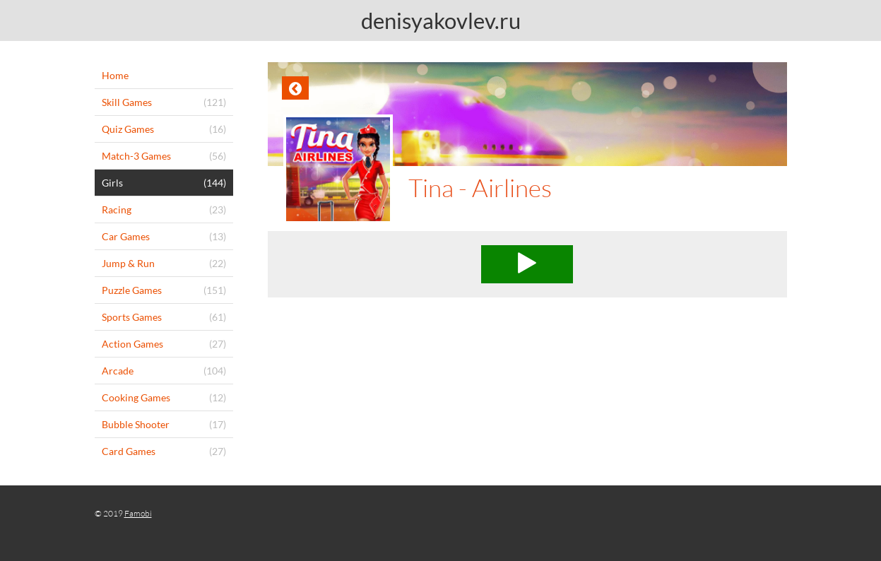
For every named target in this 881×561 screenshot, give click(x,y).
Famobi (138, 513)
